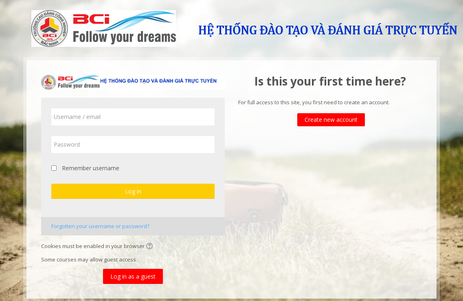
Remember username (90, 168)
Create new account (331, 119)
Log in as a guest (133, 276)
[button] (151, 246)
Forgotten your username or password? (100, 226)
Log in (133, 191)
